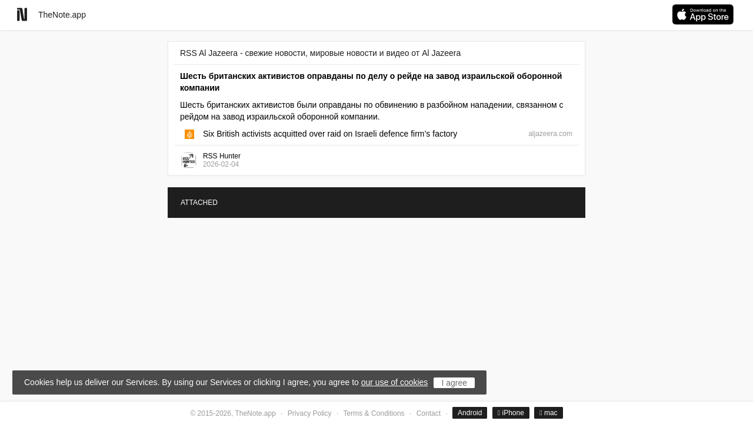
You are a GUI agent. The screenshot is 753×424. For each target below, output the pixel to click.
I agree (454, 382)
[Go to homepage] (22, 14)
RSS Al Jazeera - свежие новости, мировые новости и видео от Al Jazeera (320, 53)
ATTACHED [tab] (199, 202)
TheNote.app (62, 14)
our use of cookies (394, 382)
